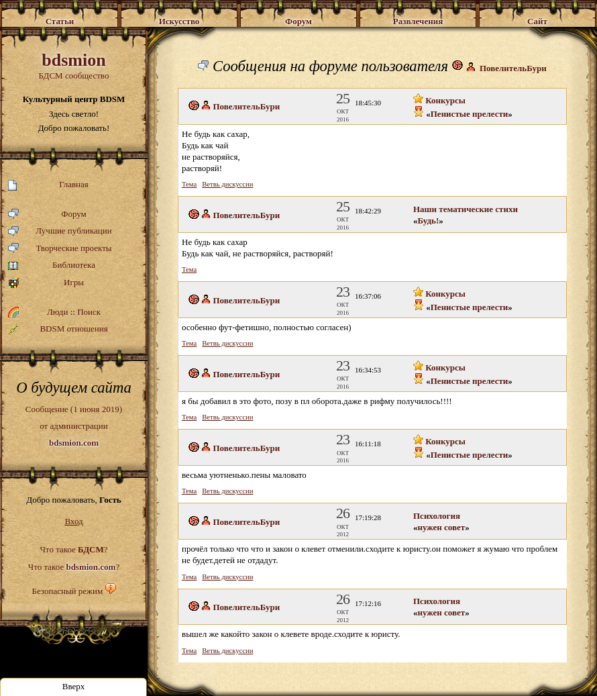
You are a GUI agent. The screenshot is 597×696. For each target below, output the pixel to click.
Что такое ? (73, 549)
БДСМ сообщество (73, 65)
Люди (57, 312)
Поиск (89, 312)
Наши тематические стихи (465, 209)
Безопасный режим (67, 591)
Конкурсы (439, 100)
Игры (46, 283)
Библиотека (51, 265)
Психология (436, 516)
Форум (47, 214)
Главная (48, 185)
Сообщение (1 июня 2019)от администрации (73, 425)
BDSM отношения (58, 329)
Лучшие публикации (60, 231)
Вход (73, 521)
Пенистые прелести (469, 114)
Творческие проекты (60, 248)
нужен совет (442, 527)
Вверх (73, 686)
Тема (189, 184)
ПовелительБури (513, 68)
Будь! (428, 220)
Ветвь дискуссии (227, 184)
